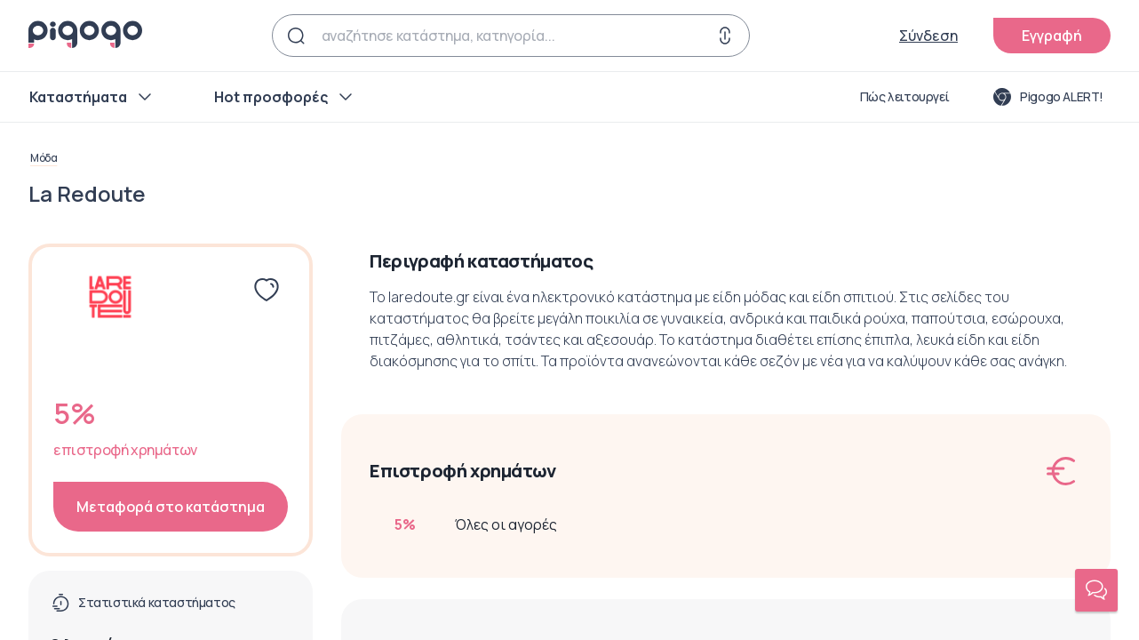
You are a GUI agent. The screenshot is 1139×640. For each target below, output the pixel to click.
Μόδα (43, 158)
